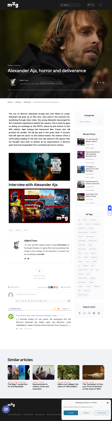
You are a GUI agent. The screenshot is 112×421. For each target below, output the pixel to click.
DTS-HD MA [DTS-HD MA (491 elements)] (92, 249)
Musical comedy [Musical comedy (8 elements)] (82, 232)
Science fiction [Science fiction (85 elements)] (82, 278)
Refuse (86, 413)
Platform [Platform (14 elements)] (85, 266)
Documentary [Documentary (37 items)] (90, 236)
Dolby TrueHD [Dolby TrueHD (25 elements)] (92, 241)
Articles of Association (55, 414)
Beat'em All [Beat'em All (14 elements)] (81, 228)
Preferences (101, 413)
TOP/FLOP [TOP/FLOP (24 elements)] (97, 286)
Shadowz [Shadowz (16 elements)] (92, 278)
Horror (59, 83)
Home (10, 102)
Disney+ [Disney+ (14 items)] (80, 236)
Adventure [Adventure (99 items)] (97, 224)
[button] (108, 403)
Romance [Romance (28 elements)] (81, 274)
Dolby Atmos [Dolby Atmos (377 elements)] (81, 241)
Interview (27, 102)
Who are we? (40, 414)
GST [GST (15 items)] (79, 290)
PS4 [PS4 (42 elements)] (92, 270)
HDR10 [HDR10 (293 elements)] (86, 257)
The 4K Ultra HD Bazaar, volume (92, 140)
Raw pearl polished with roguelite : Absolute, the (93, 154)
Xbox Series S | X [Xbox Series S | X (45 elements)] (83, 295)
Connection (66, 287)
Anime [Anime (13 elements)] (80, 224)
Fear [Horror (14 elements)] (86, 253)
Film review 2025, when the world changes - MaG (36, 316)
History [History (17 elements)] (80, 261)
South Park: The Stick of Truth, (92, 195)
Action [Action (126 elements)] (85, 220)
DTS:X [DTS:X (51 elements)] (80, 253)
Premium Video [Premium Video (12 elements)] (82, 270)
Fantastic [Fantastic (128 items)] (93, 253)
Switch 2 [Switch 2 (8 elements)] (80, 286)
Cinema (18, 102)
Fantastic (51, 83)
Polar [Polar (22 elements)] (92, 266)
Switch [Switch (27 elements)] (91, 282)
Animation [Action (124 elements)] (93, 220)
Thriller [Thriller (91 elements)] (88, 286)
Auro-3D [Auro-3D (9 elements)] (88, 224)
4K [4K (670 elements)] (79, 220)
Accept (71, 413)
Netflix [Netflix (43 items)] (94, 261)
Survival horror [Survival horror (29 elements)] (82, 282)
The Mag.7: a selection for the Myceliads (92, 169)
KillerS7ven (30, 240)
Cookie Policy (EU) (14, 414)
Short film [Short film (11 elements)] (93, 232)
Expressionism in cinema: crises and (92, 182)
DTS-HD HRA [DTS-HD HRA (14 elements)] (82, 249)
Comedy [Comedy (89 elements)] (91, 228)
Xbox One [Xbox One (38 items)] (87, 290)
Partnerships (28, 414)
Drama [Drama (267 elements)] (90, 245)
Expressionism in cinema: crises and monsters (41, 386)
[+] (46, 301)
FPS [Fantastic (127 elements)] (79, 257)
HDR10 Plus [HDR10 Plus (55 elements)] (94, 257)
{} (43, 301)
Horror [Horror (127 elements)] (87, 261)
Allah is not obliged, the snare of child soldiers (68, 385)
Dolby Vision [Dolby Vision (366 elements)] (81, 245)
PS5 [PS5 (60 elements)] (97, 270)
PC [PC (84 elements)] (79, 266)
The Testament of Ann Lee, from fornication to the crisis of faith (92, 386)
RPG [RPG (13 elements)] (88, 274)
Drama (43, 83)
